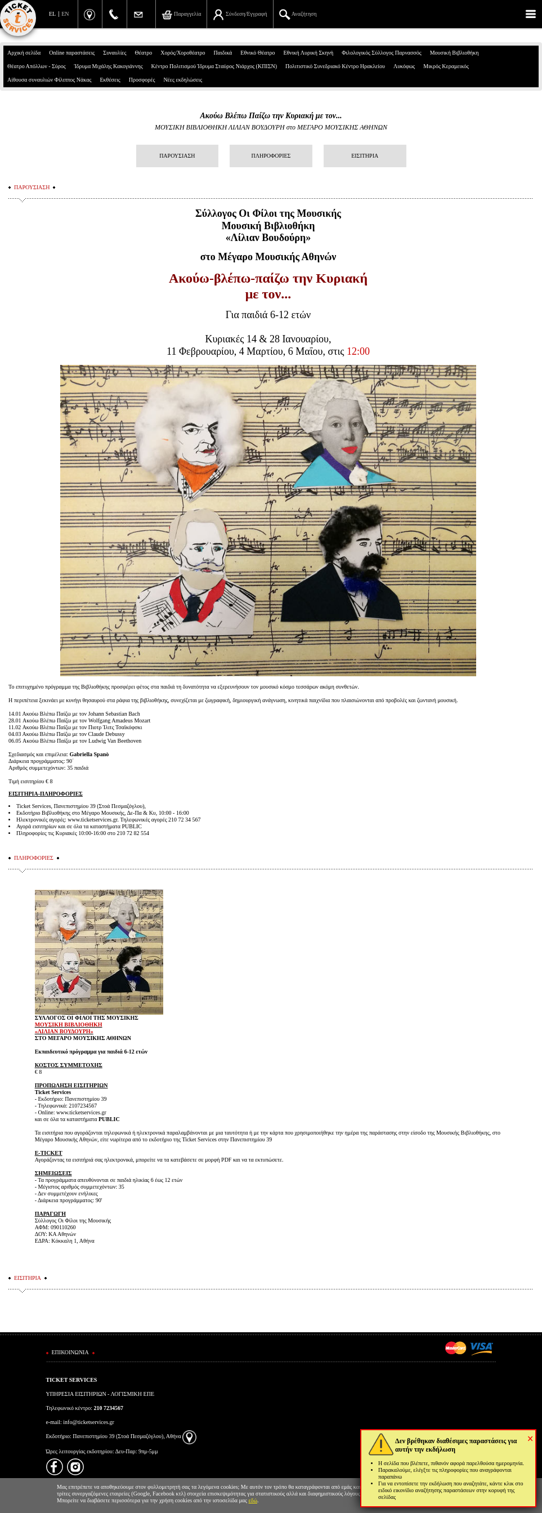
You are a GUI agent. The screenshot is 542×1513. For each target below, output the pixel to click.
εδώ (253, 1500)
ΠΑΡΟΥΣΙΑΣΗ (177, 156)
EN (65, 14)
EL (52, 14)
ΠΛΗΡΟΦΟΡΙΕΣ (271, 156)
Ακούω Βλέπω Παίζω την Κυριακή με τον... (271, 115)
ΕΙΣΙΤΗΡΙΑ (364, 156)
